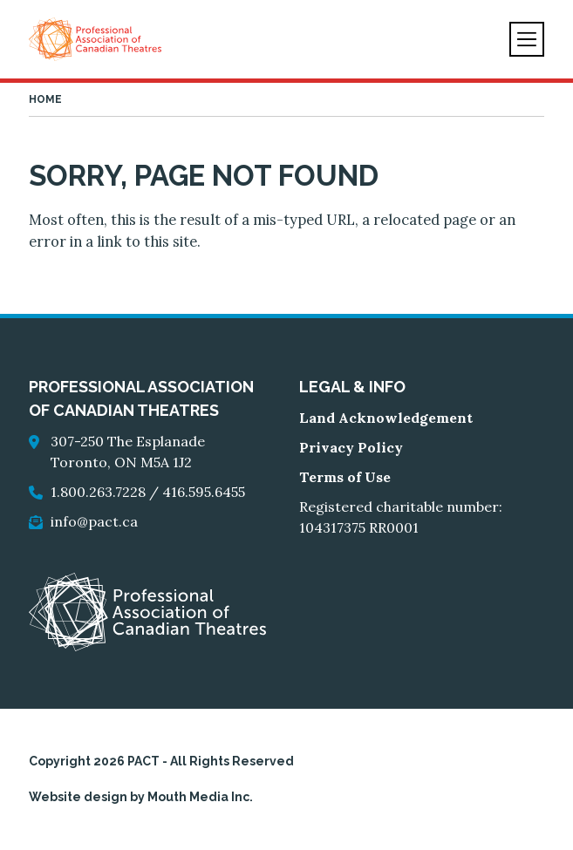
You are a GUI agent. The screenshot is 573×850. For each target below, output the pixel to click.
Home (45, 99)
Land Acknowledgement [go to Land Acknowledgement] (386, 417)
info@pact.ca (94, 521)
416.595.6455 (203, 491)
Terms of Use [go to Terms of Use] (345, 477)
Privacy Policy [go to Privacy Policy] (351, 447)
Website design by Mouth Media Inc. (141, 797)
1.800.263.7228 (98, 491)
